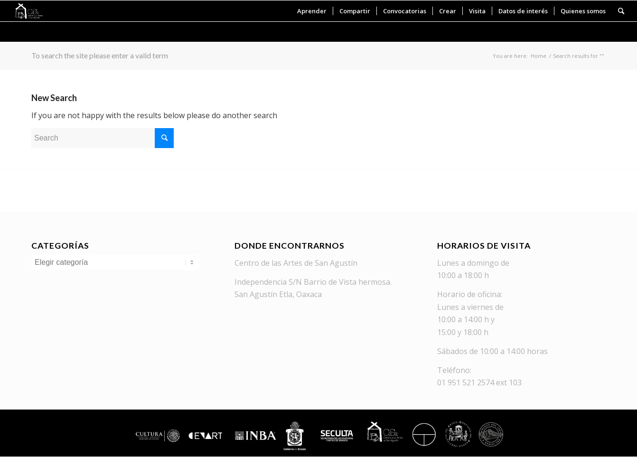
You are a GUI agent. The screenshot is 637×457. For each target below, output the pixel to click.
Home (538, 55)
